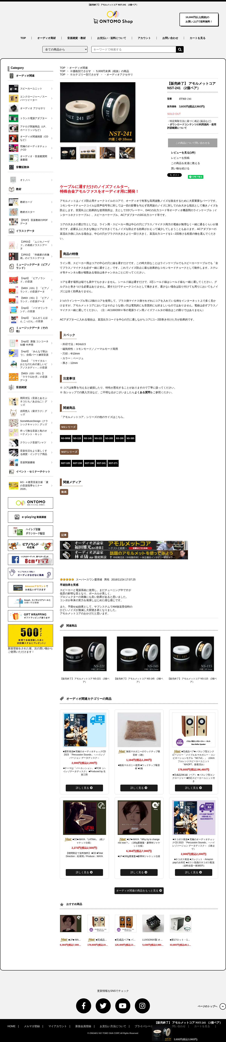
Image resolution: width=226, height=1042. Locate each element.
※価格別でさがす (80, 71)
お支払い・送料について (111, 38)
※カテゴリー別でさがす (84, 74)
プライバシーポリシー (148, 1026)
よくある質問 (142, 392)
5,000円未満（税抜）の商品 (112, 71)
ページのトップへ (212, 1006)
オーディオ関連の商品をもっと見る (139, 890)
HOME (11, 1026)
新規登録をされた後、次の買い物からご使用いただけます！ (30, 638)
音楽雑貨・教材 (76, 38)
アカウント (144, 38)
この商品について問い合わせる (193, 142)
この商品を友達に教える (185, 163)
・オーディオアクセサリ (118, 74)
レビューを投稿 (180, 157)
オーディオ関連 (78, 67)
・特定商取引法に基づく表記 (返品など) (189, 121)
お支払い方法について (113, 1026)
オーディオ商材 (46, 38)
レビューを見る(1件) (183, 152)
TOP (23, 38)
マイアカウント (57, 1026)
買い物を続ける (180, 168)
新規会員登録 (83, 1026)
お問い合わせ (170, 38)
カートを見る (197, 38)
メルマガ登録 (32, 1026)
